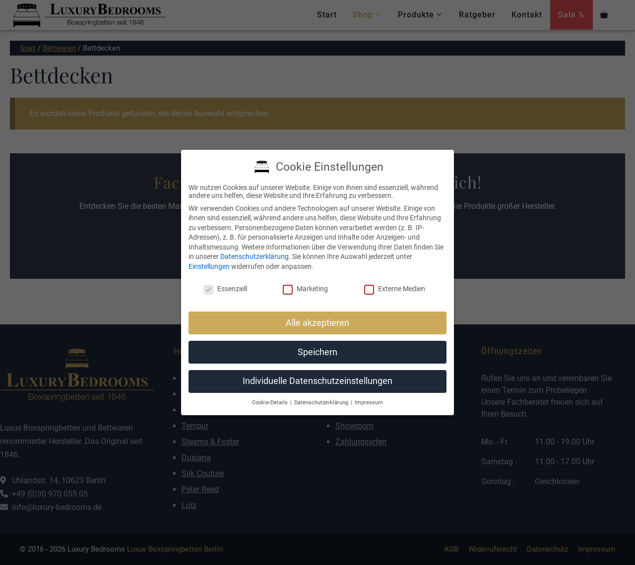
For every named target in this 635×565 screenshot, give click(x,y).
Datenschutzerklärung (254, 256)
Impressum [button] (369, 402)
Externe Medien (394, 289)
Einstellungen (209, 266)
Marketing (305, 289)
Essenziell (225, 289)
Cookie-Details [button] (270, 402)
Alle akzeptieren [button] (317, 323)
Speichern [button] (317, 352)
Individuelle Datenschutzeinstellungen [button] (317, 381)
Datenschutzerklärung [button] (322, 402)
